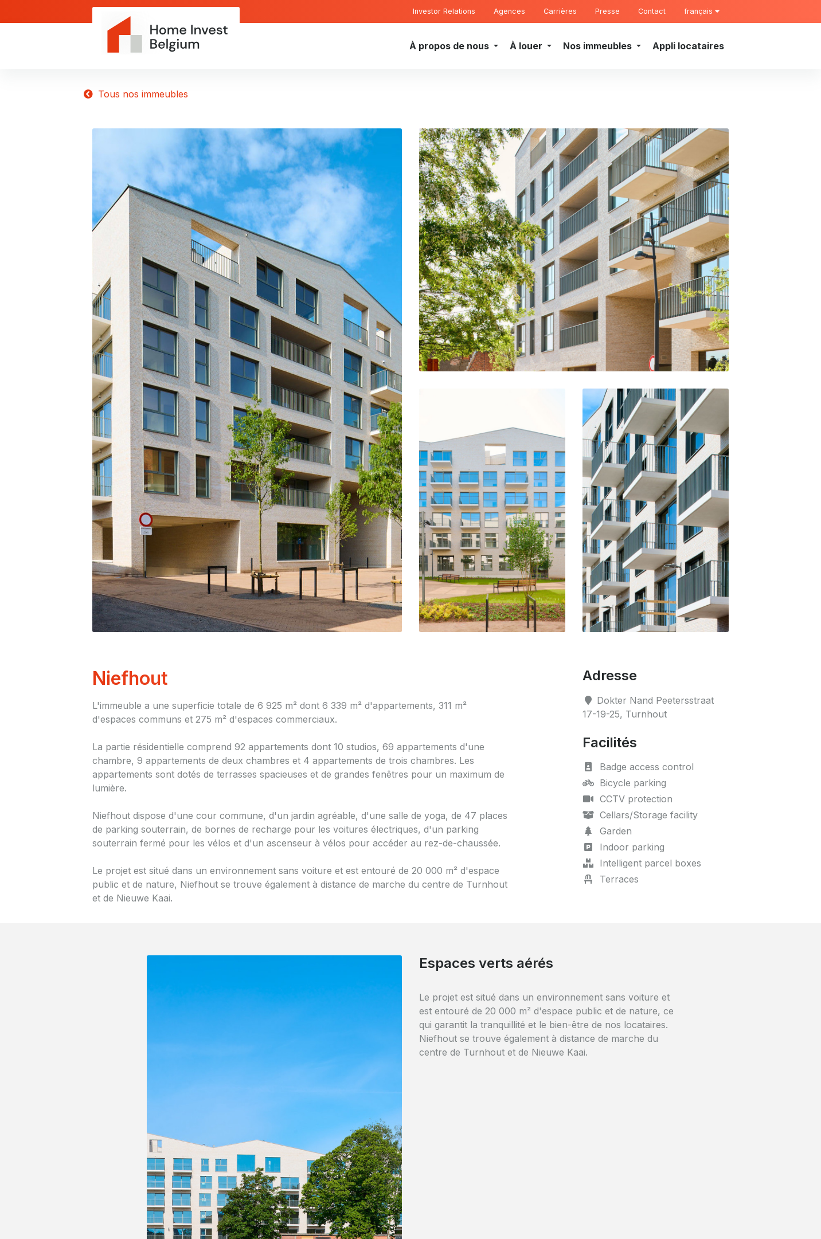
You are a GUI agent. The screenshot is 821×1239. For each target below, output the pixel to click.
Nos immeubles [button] (598, 46)
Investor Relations (444, 11)
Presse (607, 11)
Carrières (560, 11)
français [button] (702, 11)
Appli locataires (688, 46)
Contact (652, 11)
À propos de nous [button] (450, 46)
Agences (509, 11)
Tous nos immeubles (136, 94)
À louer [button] (527, 46)
